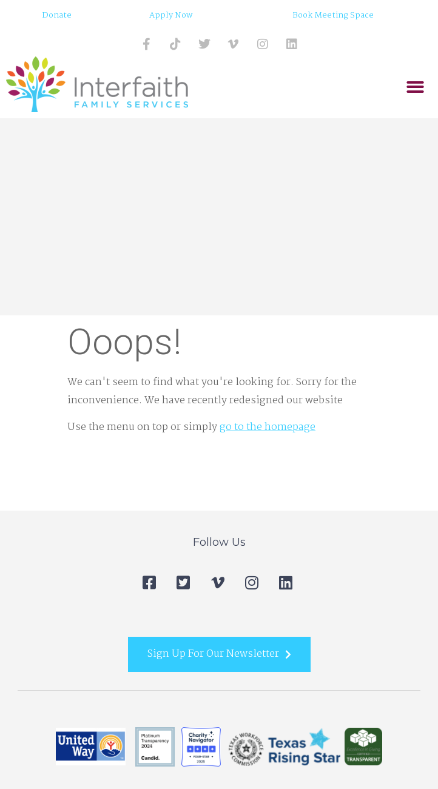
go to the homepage (267, 427)
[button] (415, 87)
